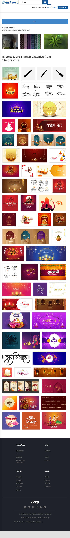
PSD (48, 8)
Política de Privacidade (33, 521)
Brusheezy (20, 451)
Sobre (47, 477)
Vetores (34, 8)
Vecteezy (19, 454)
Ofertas (47, 451)
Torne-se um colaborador (20, 461)
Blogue (47, 483)
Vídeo (44, 8)
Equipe (47, 480)
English (18, 477)
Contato (47, 487)
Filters (35, 22)
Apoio (47, 457)
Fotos (39, 8)
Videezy (19, 457)
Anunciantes (49, 454)
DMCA (47, 460)
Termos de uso (19, 521)
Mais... (18, 490)
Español (19, 480)
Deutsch (19, 487)
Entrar (54, 8)
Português (20, 483)
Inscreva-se (62, 8)
